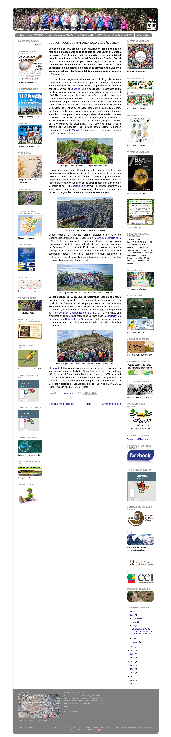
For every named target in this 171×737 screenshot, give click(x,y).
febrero (136, 642)
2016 (132, 673)
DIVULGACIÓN (85, 35)
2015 (132, 676)
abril (135, 638)
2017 (132, 669)
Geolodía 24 (57, 368)
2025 (132, 611)
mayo (135, 626)
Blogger (98, 730)
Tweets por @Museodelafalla (139, 439)
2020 (132, 658)
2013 (132, 684)
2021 (132, 654)
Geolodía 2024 (78, 186)
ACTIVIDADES (36, 35)
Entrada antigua (111, 403)
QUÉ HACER (143, 35)
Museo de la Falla (79, 89)
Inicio (88, 403)
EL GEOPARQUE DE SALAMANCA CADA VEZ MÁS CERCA (142, 631)
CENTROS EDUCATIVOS (61, 35)
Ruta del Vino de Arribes (75, 130)
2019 (132, 661)
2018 (132, 665)
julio (135, 622)
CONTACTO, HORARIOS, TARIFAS (115, 35)
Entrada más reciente (61, 403)
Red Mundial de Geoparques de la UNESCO (76, 313)
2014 (132, 680)
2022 (132, 650)
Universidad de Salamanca (79, 319)
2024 (132, 615)
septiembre (138, 618)
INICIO (21, 35)
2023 (132, 647)
